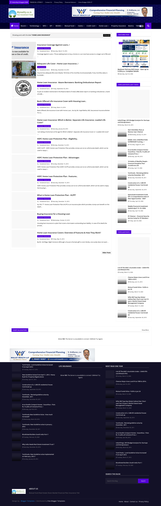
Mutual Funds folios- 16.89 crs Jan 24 (138, 288)
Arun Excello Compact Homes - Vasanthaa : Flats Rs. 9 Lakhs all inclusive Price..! (139, 152)
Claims (80, 26)
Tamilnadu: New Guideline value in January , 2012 (37, 425)
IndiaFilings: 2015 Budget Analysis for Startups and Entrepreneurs (133, 121)
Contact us (48, 2)
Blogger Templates (28, 501)
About (126, 501)
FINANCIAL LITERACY (36, 2)
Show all (106, 35)
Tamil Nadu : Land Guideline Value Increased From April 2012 (37, 366)
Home (16, 26)
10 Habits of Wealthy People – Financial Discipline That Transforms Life (138, 163)
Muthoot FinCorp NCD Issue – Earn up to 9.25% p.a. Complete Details (133, 70)
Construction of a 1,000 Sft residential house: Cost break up (138, 185)
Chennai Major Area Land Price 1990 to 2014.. (138, 278)
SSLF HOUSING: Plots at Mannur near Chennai (136, 131)
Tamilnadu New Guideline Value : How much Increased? (37, 415)
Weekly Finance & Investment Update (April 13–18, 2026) (138, 207)
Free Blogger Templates (56, 501)
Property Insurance (118, 26)
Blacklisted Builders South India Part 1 (35, 434)
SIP (51, 26)
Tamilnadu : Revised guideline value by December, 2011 (138, 174)
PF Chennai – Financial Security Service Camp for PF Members (138, 217)
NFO (44, 26)
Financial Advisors (70, 2)
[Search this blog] (122, 481)
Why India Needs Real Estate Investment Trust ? (38, 444)
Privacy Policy (58, 2)
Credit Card (91, 26)
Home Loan (103, 26)
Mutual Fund (69, 26)
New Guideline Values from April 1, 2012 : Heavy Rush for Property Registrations (38, 376)
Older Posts (106, 253)
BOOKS (58, 26)
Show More (145, 330)
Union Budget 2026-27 (85, 2)
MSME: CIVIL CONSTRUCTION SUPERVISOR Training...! (138, 141)
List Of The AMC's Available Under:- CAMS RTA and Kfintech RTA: (133, 269)
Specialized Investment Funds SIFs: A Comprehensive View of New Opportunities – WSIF (138, 197)
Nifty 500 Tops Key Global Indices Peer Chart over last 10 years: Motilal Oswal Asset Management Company (138, 300)
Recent (23, 26)
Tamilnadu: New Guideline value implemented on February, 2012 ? (38, 455)
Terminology (34, 26)
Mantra (131, 26)
